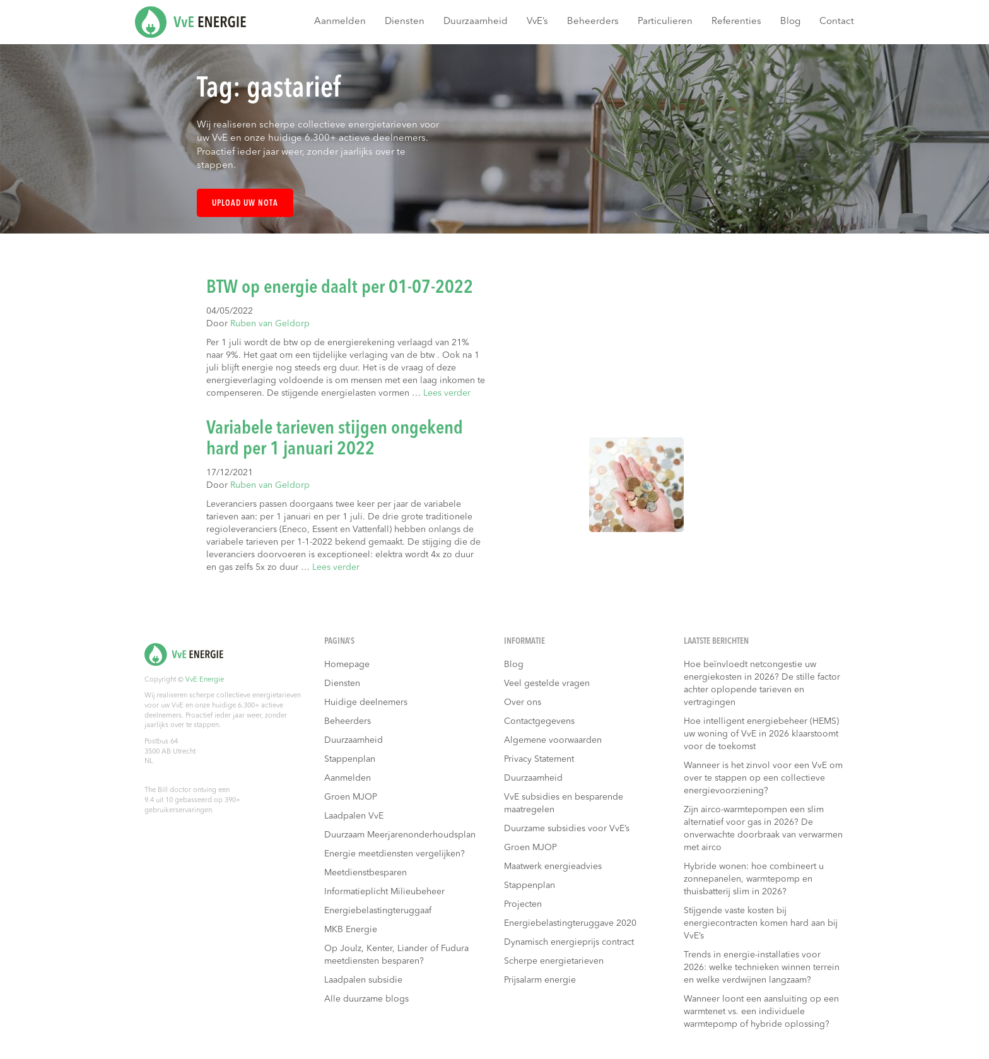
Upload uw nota (245, 203)
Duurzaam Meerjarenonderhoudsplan (400, 835)
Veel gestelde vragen (547, 683)
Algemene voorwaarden (553, 740)
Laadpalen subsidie (363, 980)
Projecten (523, 904)
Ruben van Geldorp (270, 323)
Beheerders (593, 22)
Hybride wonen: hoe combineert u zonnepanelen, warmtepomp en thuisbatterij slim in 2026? (754, 879)
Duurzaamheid (475, 22)
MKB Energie (350, 929)
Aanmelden (340, 22)
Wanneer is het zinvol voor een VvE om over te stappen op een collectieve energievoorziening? (763, 778)
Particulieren (665, 22)
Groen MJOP (350, 797)
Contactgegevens (539, 721)
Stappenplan (349, 759)
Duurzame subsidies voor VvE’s (566, 828)
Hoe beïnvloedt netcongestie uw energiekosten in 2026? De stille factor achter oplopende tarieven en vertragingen (762, 683)
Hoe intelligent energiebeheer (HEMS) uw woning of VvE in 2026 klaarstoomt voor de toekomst (761, 734)
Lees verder (447, 393)
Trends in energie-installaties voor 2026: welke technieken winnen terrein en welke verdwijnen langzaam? (762, 967)
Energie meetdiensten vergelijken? (394, 853)
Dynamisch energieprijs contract (569, 942)
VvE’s (537, 22)
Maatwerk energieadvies (553, 866)
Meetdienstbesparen (365, 872)
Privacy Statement (539, 759)
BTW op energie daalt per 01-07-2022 (339, 287)
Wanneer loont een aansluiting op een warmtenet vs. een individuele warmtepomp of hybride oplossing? (761, 1012)
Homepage (347, 664)
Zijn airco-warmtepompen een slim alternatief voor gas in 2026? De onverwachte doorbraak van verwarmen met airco (763, 828)
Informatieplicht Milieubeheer (384, 891)
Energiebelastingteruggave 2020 (570, 923)
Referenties (736, 22)
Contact (836, 22)
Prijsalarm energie (540, 980)
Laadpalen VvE (353, 816)
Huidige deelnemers (365, 702)
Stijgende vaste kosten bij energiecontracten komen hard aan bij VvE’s (761, 923)
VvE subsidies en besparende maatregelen (563, 803)
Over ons (522, 702)
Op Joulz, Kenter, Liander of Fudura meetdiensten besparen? (396, 955)
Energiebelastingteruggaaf (377, 910)
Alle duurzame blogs (366, 999)
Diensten (404, 22)
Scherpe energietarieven (554, 961)
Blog (790, 22)
